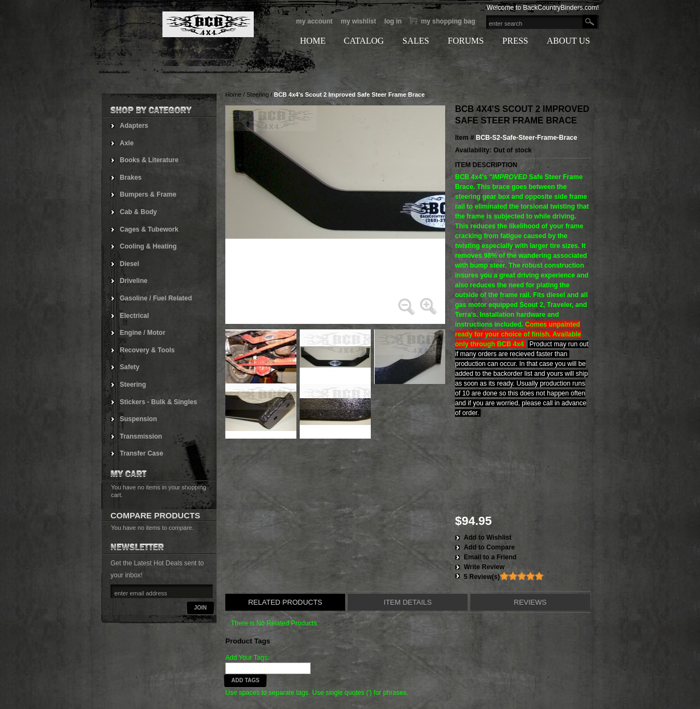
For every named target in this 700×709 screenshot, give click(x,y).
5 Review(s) (482, 577)
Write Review (484, 567)
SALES (415, 40)
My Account (314, 21)
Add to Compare (489, 547)
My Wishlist (358, 21)
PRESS (515, 40)
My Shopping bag (448, 21)
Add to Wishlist (487, 537)
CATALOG (363, 40)
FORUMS (466, 40)
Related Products (285, 602)
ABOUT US (568, 40)
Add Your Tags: (247, 657)
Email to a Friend (490, 557)
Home (233, 94)
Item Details (408, 602)
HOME (312, 40)
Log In (393, 21)
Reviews (530, 602)
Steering (258, 94)
